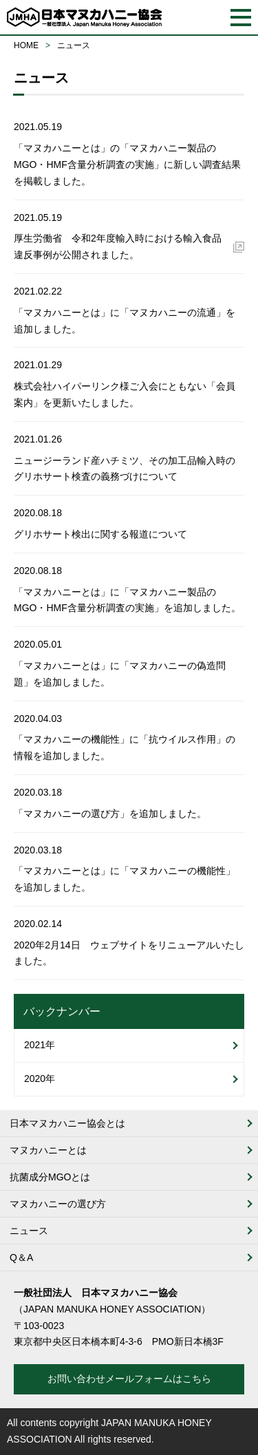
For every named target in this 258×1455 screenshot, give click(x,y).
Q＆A (21, 1257)
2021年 (39, 1044)
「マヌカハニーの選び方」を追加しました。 (110, 813)
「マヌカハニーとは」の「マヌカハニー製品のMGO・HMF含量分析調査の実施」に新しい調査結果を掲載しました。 (127, 164)
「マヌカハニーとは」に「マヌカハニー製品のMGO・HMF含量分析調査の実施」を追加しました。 (127, 600)
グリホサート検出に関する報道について (100, 534)
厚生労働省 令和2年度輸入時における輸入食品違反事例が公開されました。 (118, 246)
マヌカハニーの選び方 (58, 1203)
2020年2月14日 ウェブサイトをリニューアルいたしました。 (129, 953)
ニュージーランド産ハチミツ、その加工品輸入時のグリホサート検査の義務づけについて (124, 468)
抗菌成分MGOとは (50, 1176)
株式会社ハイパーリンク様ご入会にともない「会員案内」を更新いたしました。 (124, 394)
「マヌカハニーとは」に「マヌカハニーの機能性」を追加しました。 (124, 879)
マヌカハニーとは (48, 1150)
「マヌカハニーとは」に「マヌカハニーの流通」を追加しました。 (124, 320)
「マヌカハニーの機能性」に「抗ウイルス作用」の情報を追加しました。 (124, 747)
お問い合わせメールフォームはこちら (129, 1378)
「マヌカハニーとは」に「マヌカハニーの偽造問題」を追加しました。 (120, 674)
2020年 (39, 1078)
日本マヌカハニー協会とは (67, 1123)
